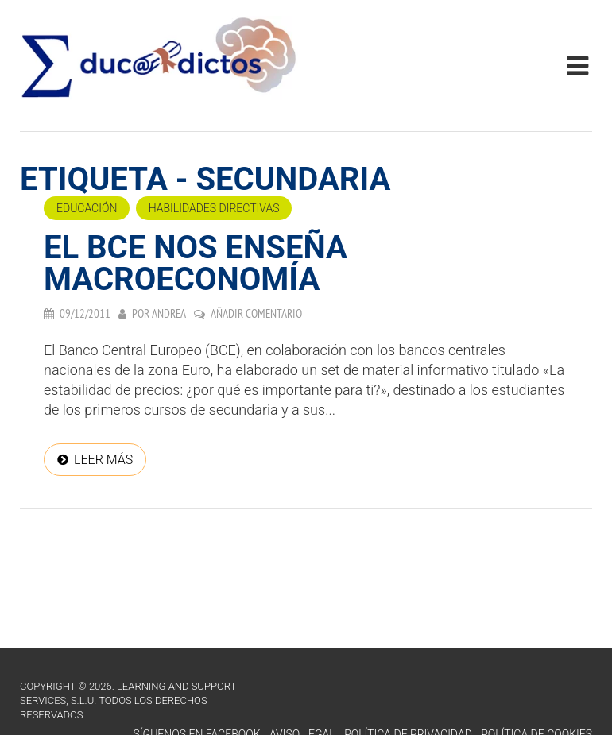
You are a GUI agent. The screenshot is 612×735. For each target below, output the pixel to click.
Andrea (169, 313)
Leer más (103, 459)
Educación (86, 208)
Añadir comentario (256, 313)
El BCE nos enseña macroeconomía (195, 263)
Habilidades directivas (214, 208)
